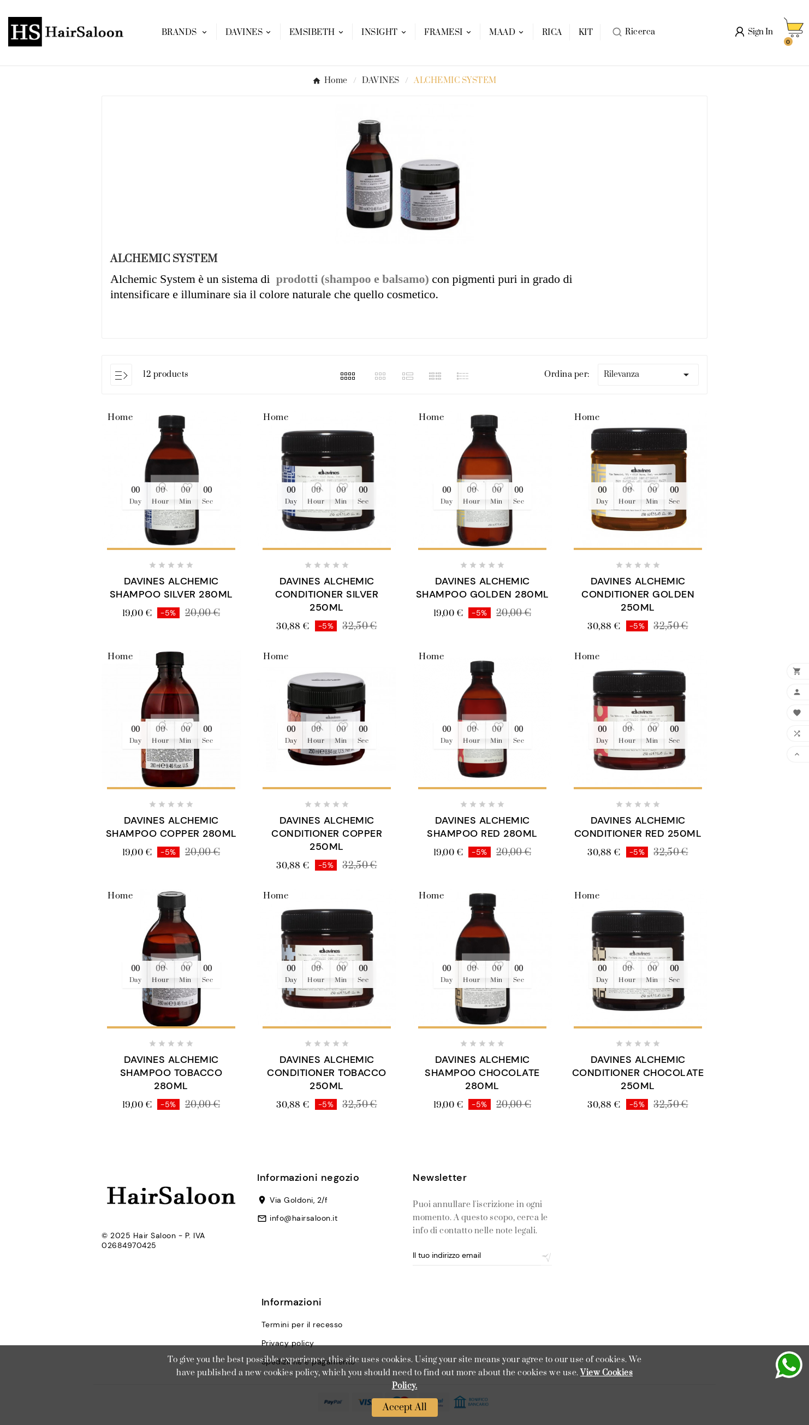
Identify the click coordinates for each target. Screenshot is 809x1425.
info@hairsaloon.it (303, 1218)
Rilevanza (648, 374)
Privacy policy (287, 1343)
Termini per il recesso (302, 1324)
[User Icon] (754, 32)
